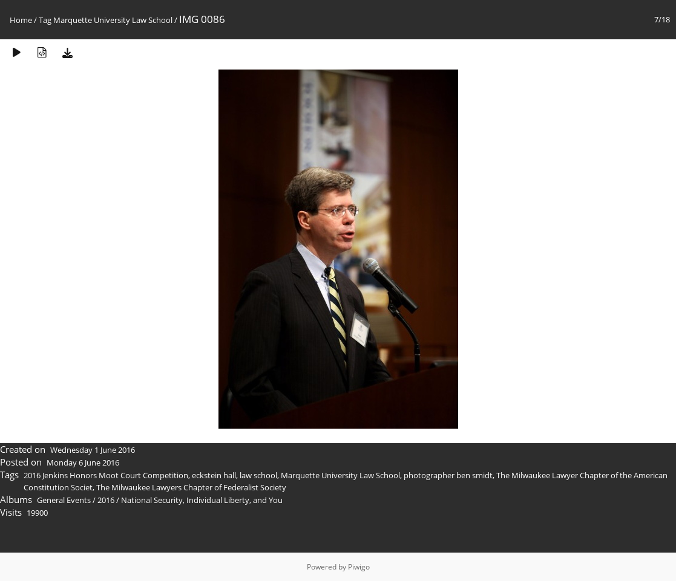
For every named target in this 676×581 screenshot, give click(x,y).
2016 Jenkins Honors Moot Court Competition (106, 475)
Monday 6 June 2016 (83, 462)
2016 (105, 500)
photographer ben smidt (448, 475)
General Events (64, 500)
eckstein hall (214, 475)
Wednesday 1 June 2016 (92, 449)
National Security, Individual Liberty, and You (202, 500)
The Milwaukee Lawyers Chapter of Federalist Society (191, 487)
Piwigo (359, 567)
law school (258, 475)
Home (21, 20)
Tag (45, 20)
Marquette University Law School (112, 20)
